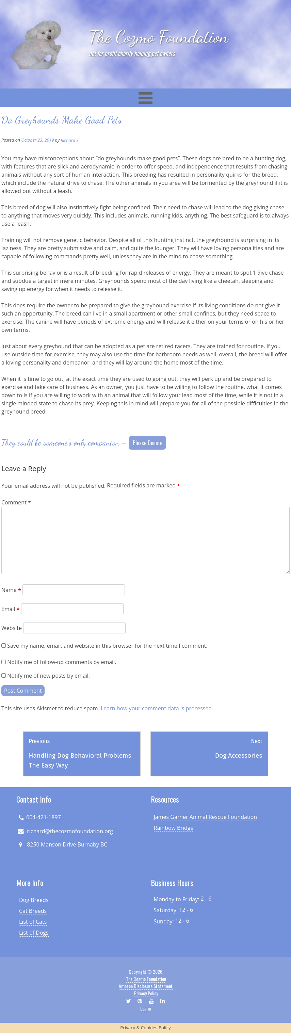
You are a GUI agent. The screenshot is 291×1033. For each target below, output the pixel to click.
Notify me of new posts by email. (48, 675)
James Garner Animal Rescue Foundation (205, 817)
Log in (145, 1008)
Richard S (69, 140)
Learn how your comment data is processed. (157, 708)
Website (11, 628)
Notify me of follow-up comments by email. (61, 662)
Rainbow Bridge (174, 828)
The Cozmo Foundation (158, 36)
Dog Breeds (33, 900)
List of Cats (33, 921)
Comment (16, 502)
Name (11, 590)
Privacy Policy (146, 993)
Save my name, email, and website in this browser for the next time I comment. (107, 645)
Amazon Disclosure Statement (146, 985)
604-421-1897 (43, 817)
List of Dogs (34, 932)
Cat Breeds (33, 911)
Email (10, 609)
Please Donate (147, 443)
